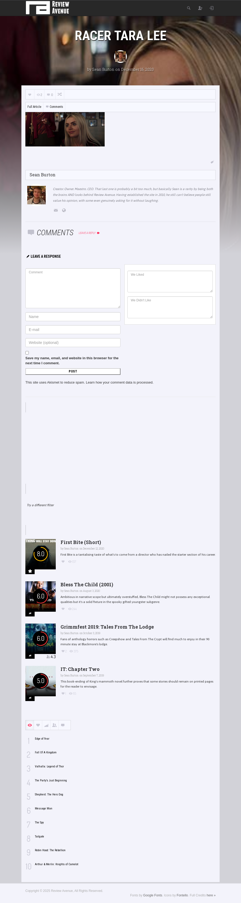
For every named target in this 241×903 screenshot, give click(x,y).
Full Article (34, 107)
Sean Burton (103, 69)
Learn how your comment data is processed (119, 382)
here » (211, 895)
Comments (54, 107)
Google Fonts (152, 895)
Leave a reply (89, 233)
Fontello (182, 895)
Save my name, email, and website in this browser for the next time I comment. (72, 360)
